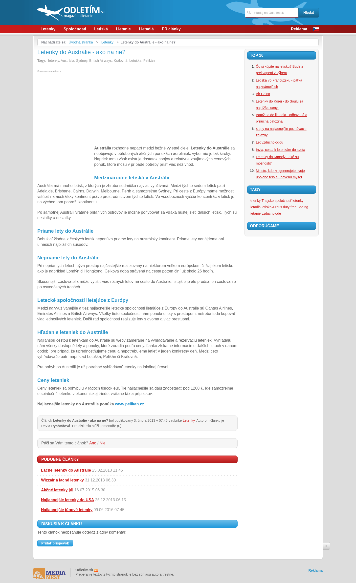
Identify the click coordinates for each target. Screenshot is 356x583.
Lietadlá (146, 29)
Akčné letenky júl (57, 490)
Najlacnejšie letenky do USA (67, 500)
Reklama (299, 29)
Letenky (48, 29)
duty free (289, 207)
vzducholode (271, 213)
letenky (297, 201)
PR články (171, 29)
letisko (266, 207)
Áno (92, 443)
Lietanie (123, 29)
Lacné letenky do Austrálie (66, 470)
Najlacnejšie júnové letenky (66, 510)
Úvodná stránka (81, 42)
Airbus (277, 207)
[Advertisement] (78, 109)
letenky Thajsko (262, 201)
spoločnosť (283, 201)
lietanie (255, 213)
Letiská (101, 29)
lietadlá (255, 207)
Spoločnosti (75, 29)
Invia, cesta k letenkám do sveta (280, 150)
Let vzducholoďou (269, 142)
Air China (263, 94)
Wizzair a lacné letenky (62, 480)
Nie (103, 443)
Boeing (302, 207)
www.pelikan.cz (129, 404)
